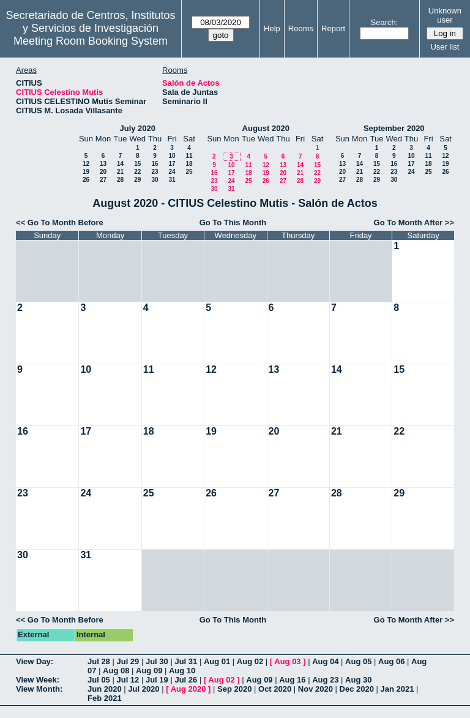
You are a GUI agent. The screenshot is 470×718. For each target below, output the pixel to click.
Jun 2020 (105, 689)
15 (137, 163)
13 (103, 163)
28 (120, 179)
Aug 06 (391, 661)
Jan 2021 (397, 689)
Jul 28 (99, 661)
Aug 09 (149, 670)
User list (444, 46)
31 (171, 179)
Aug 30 (358, 679)
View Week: (37, 679)
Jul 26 (185, 679)
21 (120, 171)
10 (171, 155)
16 (154, 163)
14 (120, 163)
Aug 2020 (188, 689)
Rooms (300, 28)
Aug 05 (358, 661)
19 (86, 171)
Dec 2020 (357, 689)
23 (154, 171)
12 (86, 163)
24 (171, 171)
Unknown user (444, 15)
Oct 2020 (274, 689)
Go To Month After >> (414, 222)
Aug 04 (325, 661)
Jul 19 (157, 679)
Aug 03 (287, 661)
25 (188, 171)
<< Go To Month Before (59, 222)
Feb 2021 (105, 698)
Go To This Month (233, 222)
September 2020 (394, 128)
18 (188, 163)
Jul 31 (185, 661)
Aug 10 (182, 670)
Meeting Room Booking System (90, 41)
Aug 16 (292, 679)
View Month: (39, 689)
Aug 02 (250, 661)
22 (137, 171)
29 (137, 179)
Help (272, 28)
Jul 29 (127, 661)
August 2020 (265, 128)
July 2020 (137, 128)
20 (103, 171)
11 (188, 155)
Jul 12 (127, 679)
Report (333, 28)
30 (154, 179)
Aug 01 (217, 661)
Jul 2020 (143, 689)
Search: (384, 22)
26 (86, 179)
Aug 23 (325, 679)
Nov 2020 (315, 689)
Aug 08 (116, 670)
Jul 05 (99, 679)
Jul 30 (157, 661)
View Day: (34, 661)
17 (171, 163)
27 (103, 179)
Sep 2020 (234, 689)
